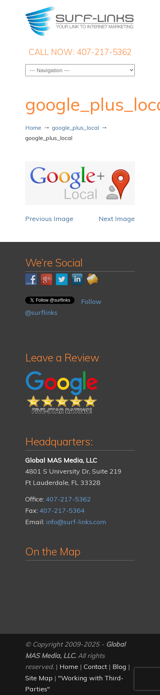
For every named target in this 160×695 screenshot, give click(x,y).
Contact (95, 666)
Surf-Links (80, 20)
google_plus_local (75, 127)
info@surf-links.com (76, 522)
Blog (119, 666)
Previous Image (49, 218)
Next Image (117, 218)
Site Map (39, 678)
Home (33, 127)
